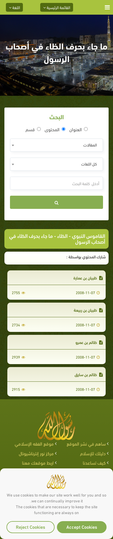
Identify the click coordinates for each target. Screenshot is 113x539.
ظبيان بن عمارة (88, 277)
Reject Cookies (30, 526)
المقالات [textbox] (90, 144)
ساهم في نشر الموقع (86, 443)
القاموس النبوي (88, 235)
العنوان (78, 129)
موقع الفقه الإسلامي (34, 443)
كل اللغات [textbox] (89, 164)
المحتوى (55, 129)
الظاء (62, 235)
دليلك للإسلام (93, 453)
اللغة (14, 7)
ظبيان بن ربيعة (88, 310)
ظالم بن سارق (89, 374)
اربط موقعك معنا (38, 462)
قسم (33, 129)
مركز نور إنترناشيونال (36, 453)
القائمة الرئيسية (56, 7)
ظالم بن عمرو (89, 342)
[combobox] (56, 145)
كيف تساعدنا (94, 462)
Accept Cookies (81, 526)
